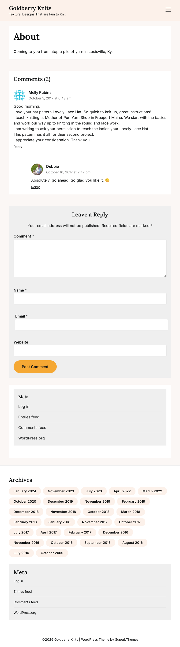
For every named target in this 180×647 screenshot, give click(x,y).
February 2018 (25, 522)
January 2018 (59, 522)
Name (20, 290)
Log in (23, 406)
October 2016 (62, 543)
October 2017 (130, 522)
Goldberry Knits (30, 8)
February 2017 (79, 532)
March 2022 (152, 491)
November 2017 (94, 522)
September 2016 (97, 543)
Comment (24, 236)
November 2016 (26, 543)
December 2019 (60, 501)
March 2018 (130, 512)
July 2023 (94, 491)
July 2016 (21, 553)
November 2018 (63, 512)
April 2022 (122, 491)
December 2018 (26, 512)
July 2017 (21, 532)
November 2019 (97, 501)
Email (21, 316)
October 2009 (52, 553)
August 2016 (132, 543)
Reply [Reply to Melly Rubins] (18, 147)
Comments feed (32, 427)
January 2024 (25, 491)
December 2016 (115, 532)
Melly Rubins (40, 92)
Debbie (52, 166)
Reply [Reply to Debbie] (35, 187)
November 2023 (61, 491)
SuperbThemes (126, 639)
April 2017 (49, 532)
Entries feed (28, 417)
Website (21, 342)
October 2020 (25, 501)
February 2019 (133, 501)
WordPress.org (31, 438)
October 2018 (98, 512)
